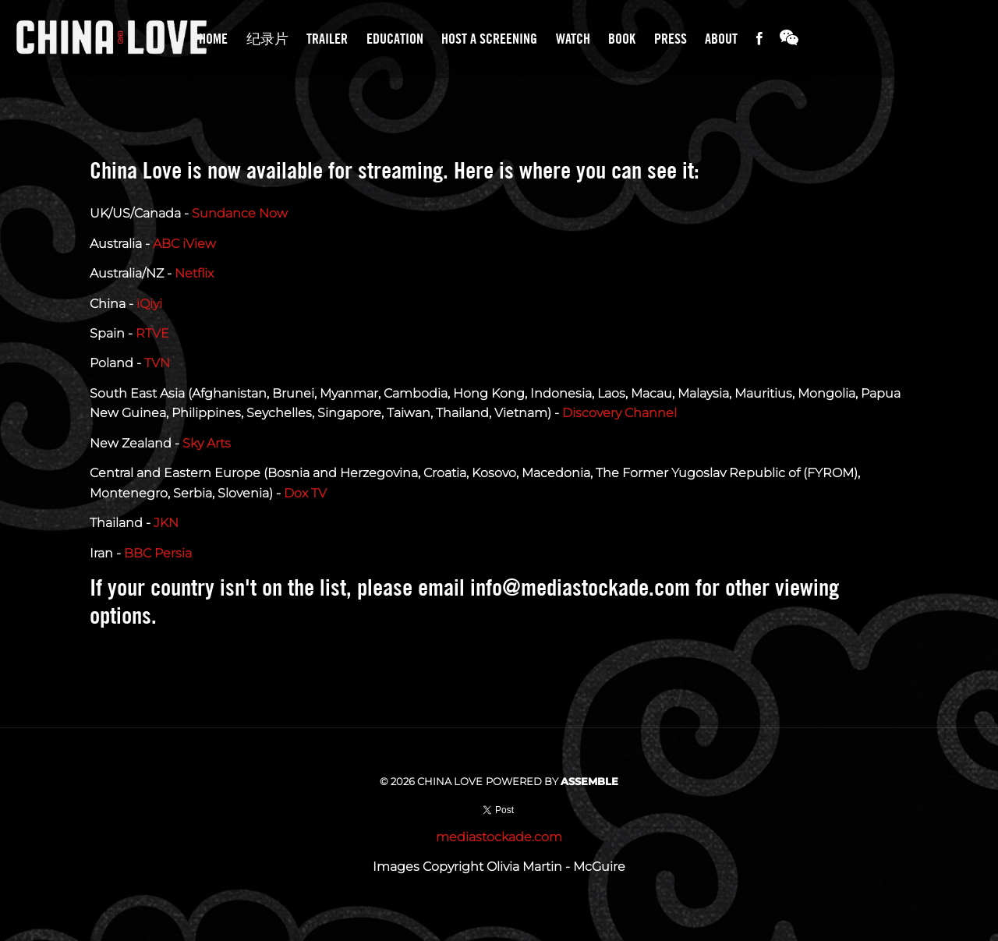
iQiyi (149, 303)
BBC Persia (158, 553)
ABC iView (184, 243)
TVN (157, 363)
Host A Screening (489, 39)
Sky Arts (206, 443)
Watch (573, 39)
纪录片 (267, 39)
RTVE (152, 333)
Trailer (327, 39)
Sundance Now (240, 213)
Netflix (194, 273)
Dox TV (305, 493)
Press (670, 39)
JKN (166, 522)
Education (394, 39)
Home (213, 39)
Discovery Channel (619, 412)
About (721, 39)
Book (621, 39)
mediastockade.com (499, 837)
